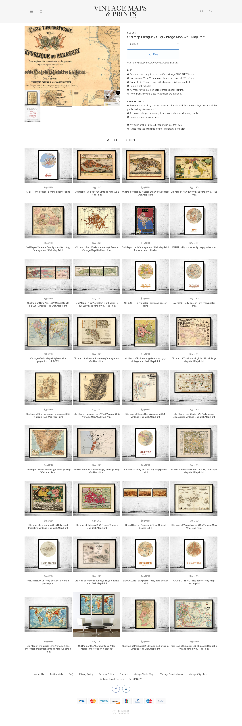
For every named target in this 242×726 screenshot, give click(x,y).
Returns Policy (106, 674)
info (146, 125)
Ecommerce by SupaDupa (123, 712)
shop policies (153, 129)
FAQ (71, 674)
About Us (39, 674)
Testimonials (56, 674)
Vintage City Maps (198, 674)
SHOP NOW (135, 678)
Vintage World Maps (144, 674)
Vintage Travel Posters (112, 678)
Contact (124, 674)
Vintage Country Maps (171, 674)
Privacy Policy (86, 674)
